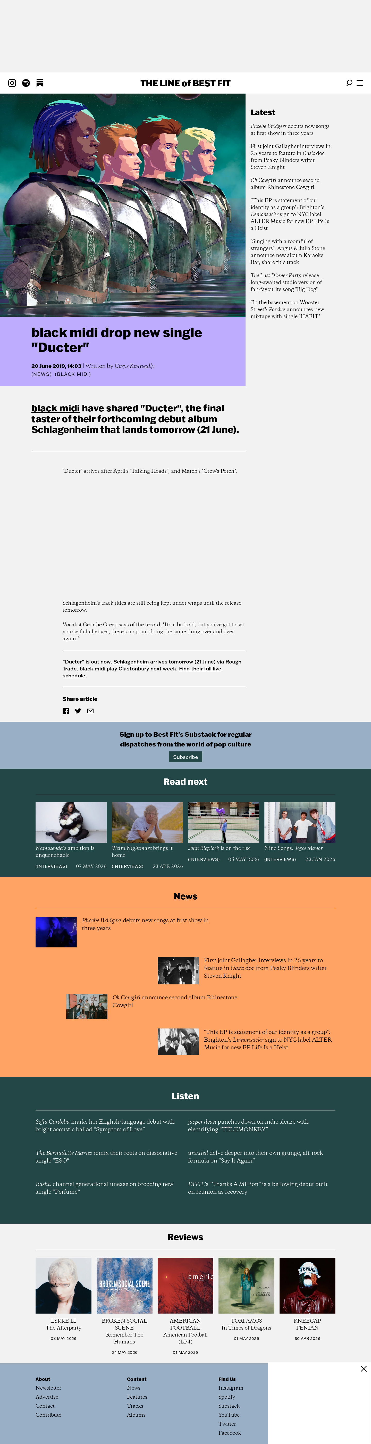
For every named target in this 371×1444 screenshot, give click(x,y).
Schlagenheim (64, 429)
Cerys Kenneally (135, 366)
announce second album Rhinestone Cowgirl (285, 184)
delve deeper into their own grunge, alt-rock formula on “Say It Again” (255, 1157)
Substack (229, 1406)
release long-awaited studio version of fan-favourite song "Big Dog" (286, 282)
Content (137, 1379)
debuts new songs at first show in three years (290, 130)
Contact (45, 1406)
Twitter (227, 1424)
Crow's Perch (219, 471)
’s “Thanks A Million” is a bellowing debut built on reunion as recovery (258, 1188)
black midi (55, 408)
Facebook (229, 1433)
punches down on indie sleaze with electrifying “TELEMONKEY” (248, 1126)
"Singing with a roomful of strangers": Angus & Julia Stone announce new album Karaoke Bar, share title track (288, 252)
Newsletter (48, 1388)
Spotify (226, 1397)
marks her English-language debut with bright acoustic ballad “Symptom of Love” (105, 1126)
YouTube (229, 1415)
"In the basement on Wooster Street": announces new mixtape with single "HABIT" (287, 309)
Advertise (47, 1397)
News (41, 374)
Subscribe (185, 756)
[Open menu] (360, 83)
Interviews (51, 866)
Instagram (230, 1388)
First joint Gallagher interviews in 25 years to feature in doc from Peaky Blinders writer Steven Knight (291, 157)
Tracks (135, 1406)
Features (137, 1397)
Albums (136, 1415)
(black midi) (73, 374)
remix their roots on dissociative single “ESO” (106, 1157)
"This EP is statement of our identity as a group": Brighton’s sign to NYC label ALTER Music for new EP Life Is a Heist (290, 214)
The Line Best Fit (185, 83)
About (43, 1379)
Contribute (48, 1415)
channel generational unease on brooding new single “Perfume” (104, 1188)
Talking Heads (149, 471)
